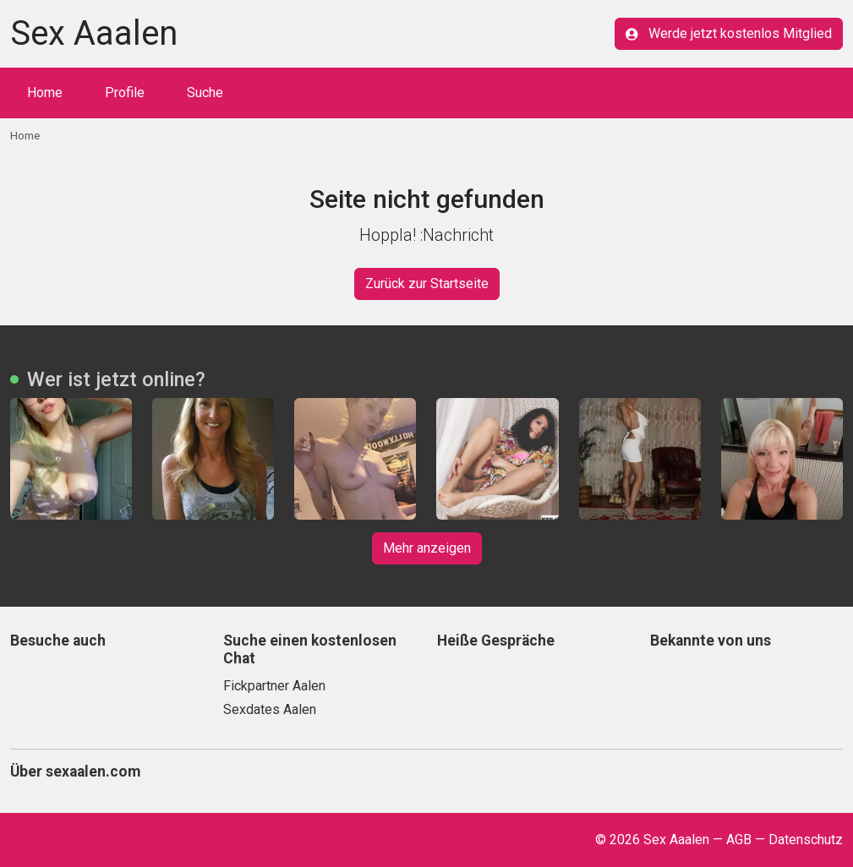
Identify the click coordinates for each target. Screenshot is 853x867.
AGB (739, 840)
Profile (125, 93)
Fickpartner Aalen (274, 686)
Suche (205, 93)
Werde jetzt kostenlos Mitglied (729, 33)
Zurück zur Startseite (427, 283)
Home (45, 93)
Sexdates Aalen (269, 709)
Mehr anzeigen (427, 548)
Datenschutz (805, 840)
